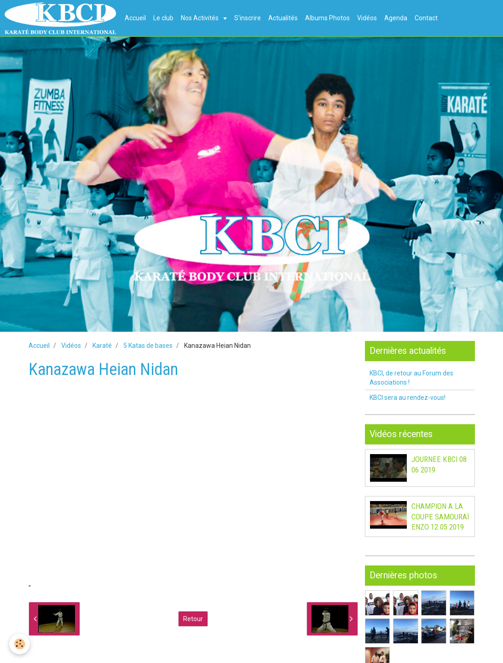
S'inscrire (247, 18)
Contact (426, 18)
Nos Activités (200, 18)
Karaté (102, 345)
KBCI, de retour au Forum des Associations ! (411, 377)
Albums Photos (327, 18)
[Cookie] (19, 644)
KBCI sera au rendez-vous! (407, 397)
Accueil (135, 18)
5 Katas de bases (148, 345)
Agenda (395, 18)
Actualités (283, 18)
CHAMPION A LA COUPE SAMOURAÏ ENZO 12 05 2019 (440, 516)
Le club (163, 18)
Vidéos (367, 18)
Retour (193, 619)
